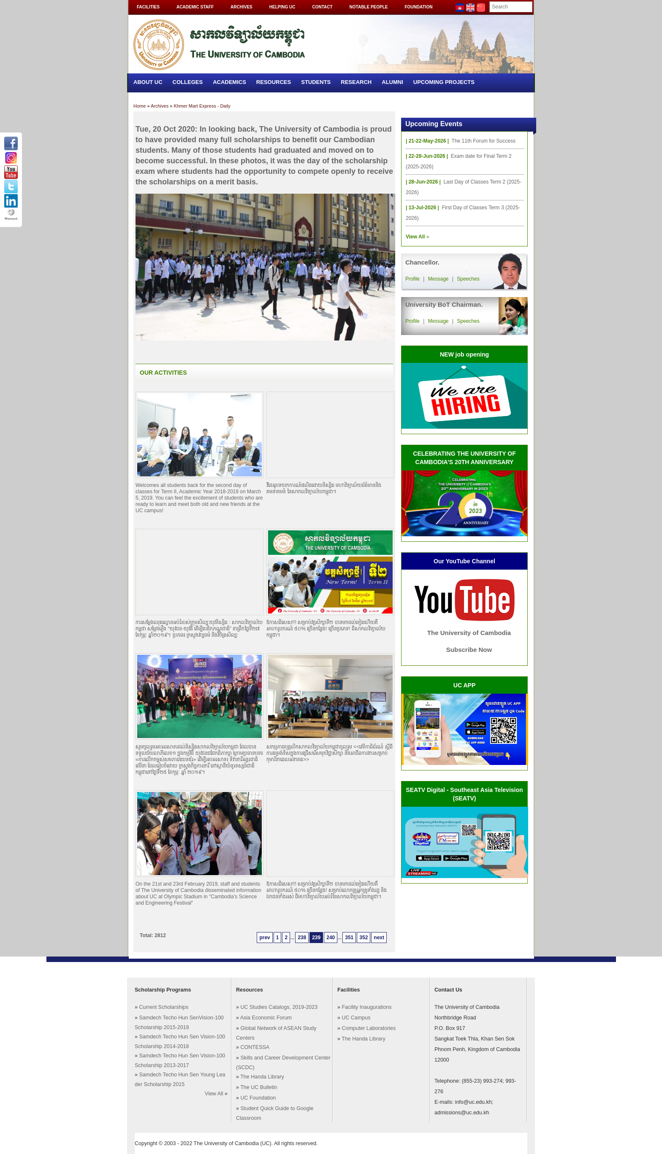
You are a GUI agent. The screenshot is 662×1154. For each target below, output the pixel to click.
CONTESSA (254, 1047)
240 (330, 937)
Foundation (418, 7)
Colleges (188, 82)
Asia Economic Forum (266, 1018)
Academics (229, 82)
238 (302, 937)
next (379, 937)
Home (139, 105)
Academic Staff (195, 7)
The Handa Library (262, 1077)
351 (349, 937)
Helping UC (282, 7)
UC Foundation (258, 1098)
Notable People (369, 7)
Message (438, 279)
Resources (273, 82)
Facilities (148, 7)
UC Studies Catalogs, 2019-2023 (278, 1007)
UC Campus (356, 1018)
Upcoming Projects (444, 82)
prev (264, 937)
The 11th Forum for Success (483, 141)
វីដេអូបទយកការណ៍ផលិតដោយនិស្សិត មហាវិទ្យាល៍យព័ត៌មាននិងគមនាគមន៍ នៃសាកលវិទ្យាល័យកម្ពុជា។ (323, 488)
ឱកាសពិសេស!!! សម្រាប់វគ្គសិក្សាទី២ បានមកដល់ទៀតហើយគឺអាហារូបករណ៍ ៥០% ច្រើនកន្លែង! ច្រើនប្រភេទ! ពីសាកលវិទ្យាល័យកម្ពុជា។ (325, 628)
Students (316, 82)
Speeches (468, 279)
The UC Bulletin (258, 1087)
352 (363, 937)
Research (356, 82)
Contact (322, 7)
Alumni (392, 82)
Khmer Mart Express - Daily (202, 105)
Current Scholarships (163, 1007)
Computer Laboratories (369, 1028)
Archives (241, 7)
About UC (148, 82)
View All (214, 1094)
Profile (412, 279)
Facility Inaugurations (366, 1007)
